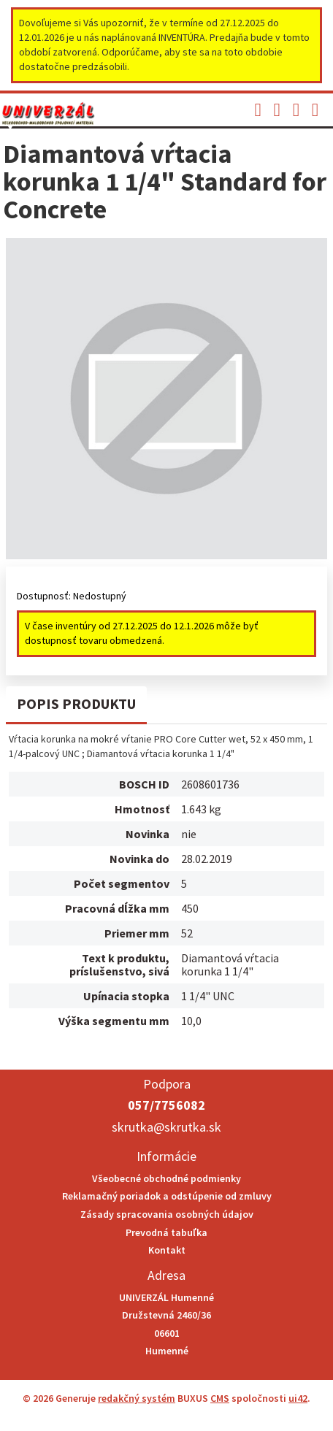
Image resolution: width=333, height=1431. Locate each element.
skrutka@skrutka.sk (166, 1127)
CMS (219, 1398)
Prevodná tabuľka (166, 1232)
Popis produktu (76, 703)
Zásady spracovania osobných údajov (166, 1214)
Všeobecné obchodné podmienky (166, 1178)
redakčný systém (136, 1398)
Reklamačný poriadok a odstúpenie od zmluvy (167, 1195)
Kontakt (166, 1250)
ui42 (297, 1398)
